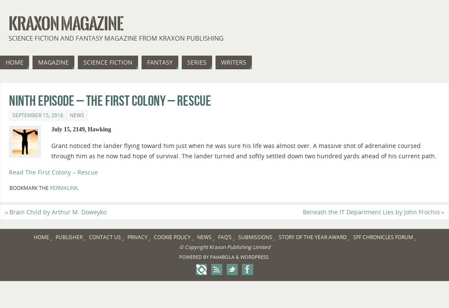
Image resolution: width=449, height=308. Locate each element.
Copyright (196, 247)
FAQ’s (225, 237)
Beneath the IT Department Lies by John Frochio (373, 212)
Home (41, 237)
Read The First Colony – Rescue (53, 172)
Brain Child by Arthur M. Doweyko (55, 212)
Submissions (255, 237)
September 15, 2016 (37, 115)
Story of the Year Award (313, 237)
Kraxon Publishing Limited (239, 247)
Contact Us (105, 237)
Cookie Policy (172, 237)
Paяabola (222, 257)
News (77, 115)
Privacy (137, 237)
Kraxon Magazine (66, 24)
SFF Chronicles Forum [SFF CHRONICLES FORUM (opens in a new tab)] (383, 237)
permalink (64, 188)
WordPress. (255, 257)
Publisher (69, 237)
